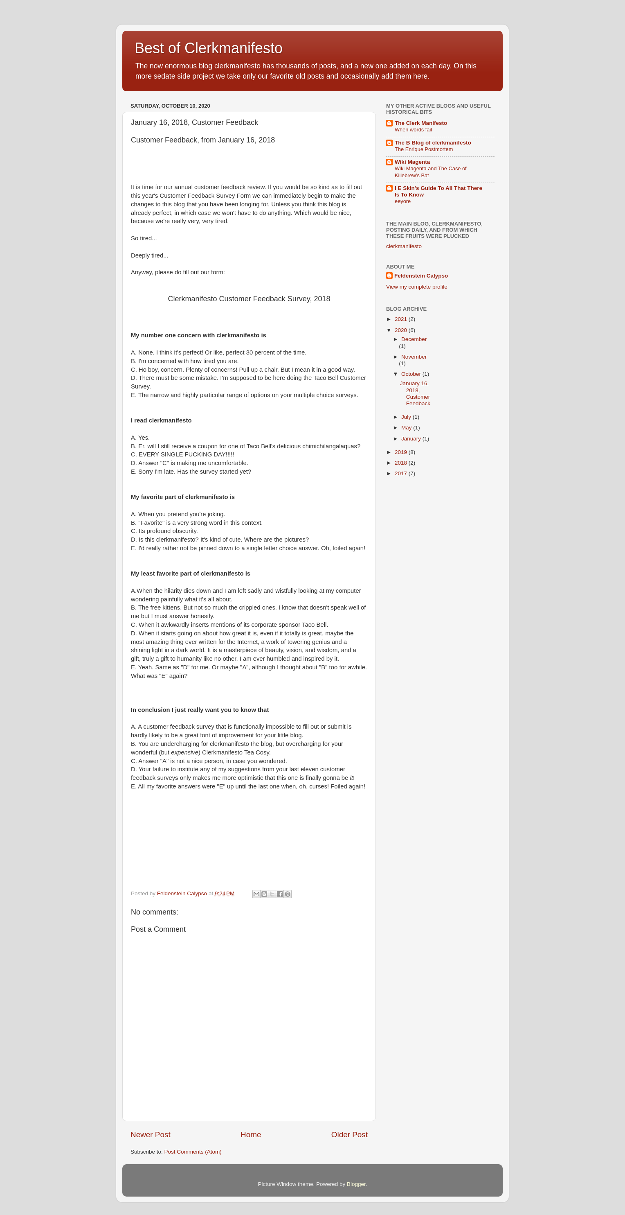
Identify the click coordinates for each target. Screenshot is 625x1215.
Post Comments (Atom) (193, 1152)
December (414, 339)
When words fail (413, 129)
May (407, 428)
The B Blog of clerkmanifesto (433, 143)
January (412, 439)
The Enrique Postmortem (424, 149)
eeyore (403, 201)
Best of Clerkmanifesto (209, 48)
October (412, 374)
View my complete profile (416, 287)
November (414, 357)
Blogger (356, 1184)
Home (251, 1134)
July (407, 417)
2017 (402, 473)
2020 (402, 330)
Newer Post (150, 1134)
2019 (402, 452)
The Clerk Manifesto (421, 123)
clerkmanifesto (404, 246)
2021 (402, 319)
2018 (402, 463)
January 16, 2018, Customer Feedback (415, 393)
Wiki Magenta (412, 162)
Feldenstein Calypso (421, 276)
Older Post (349, 1134)
